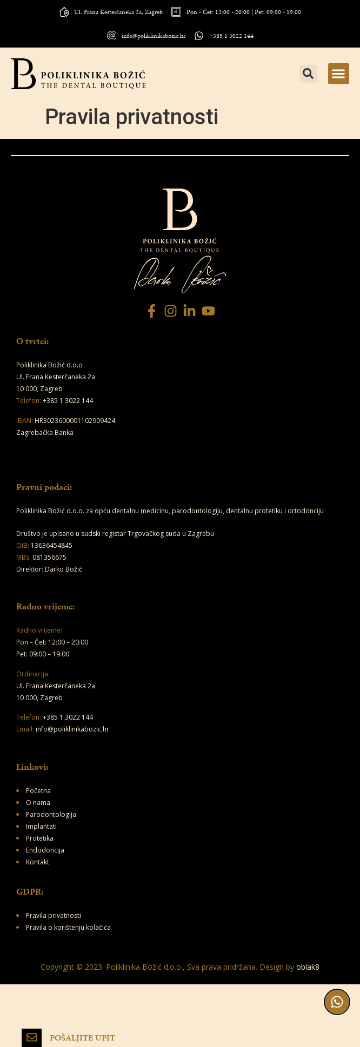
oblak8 (307, 967)
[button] (338, 73)
